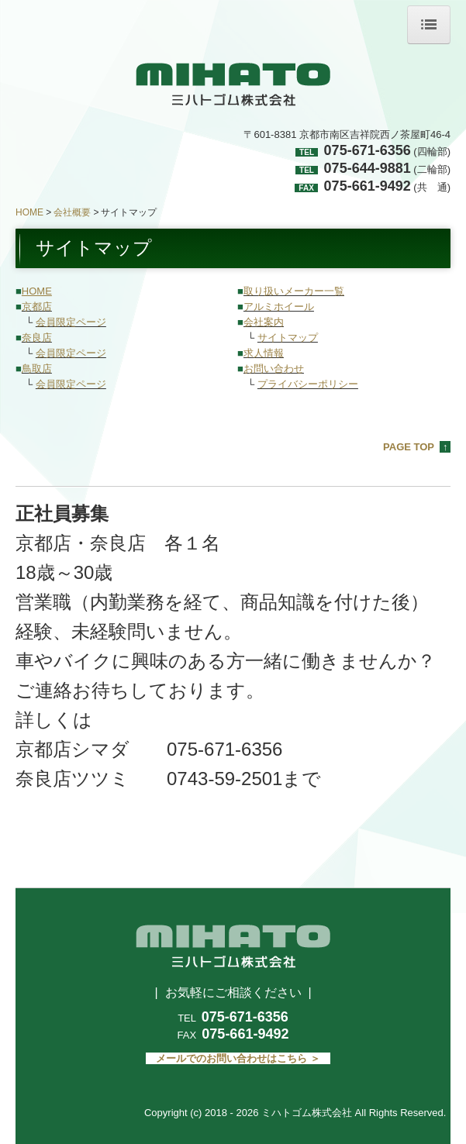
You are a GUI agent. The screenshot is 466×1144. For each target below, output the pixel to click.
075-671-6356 (367, 150)
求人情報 (263, 353)
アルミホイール (278, 306)
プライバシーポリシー (307, 384)
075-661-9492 (367, 186)
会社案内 (263, 322)
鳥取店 (37, 368)
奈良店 (37, 337)
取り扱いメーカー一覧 (293, 291)
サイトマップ (287, 337)
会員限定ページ (71, 322)
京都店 (37, 306)
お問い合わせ (273, 368)
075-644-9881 (367, 168)
